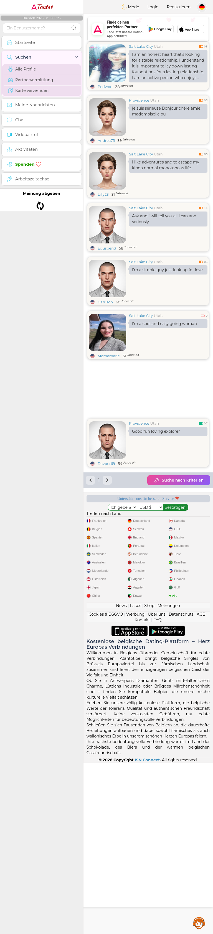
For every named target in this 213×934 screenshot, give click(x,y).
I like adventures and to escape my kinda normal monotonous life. (165, 165)
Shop (149, 776)
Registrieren (179, 6)
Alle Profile (22, 69)
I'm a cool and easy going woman (164, 323)
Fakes (135, 776)
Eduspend (107, 248)
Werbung (135, 785)
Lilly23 (103, 194)
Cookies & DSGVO (106, 785)
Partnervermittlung (30, 80)
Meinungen (169, 776)
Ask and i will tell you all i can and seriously (164, 218)
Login (153, 6)
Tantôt (41, 7)
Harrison (105, 302)
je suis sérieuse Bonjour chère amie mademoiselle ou (166, 111)
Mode (130, 7)
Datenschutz (181, 785)
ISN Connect (147, 931)
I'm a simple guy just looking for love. (168, 269)
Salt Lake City (141, 46)
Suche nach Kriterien (179, 480)
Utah (158, 46)
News (121, 776)
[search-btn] (74, 28)
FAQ (157, 791)
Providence (139, 100)
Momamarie (109, 356)
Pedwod (105, 86)
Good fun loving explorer (156, 431)
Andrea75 (106, 140)
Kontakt (142, 791)
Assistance (199, 923)
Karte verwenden (28, 90)
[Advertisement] (148, 29)
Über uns (157, 785)
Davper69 (106, 463)
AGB (201, 785)
